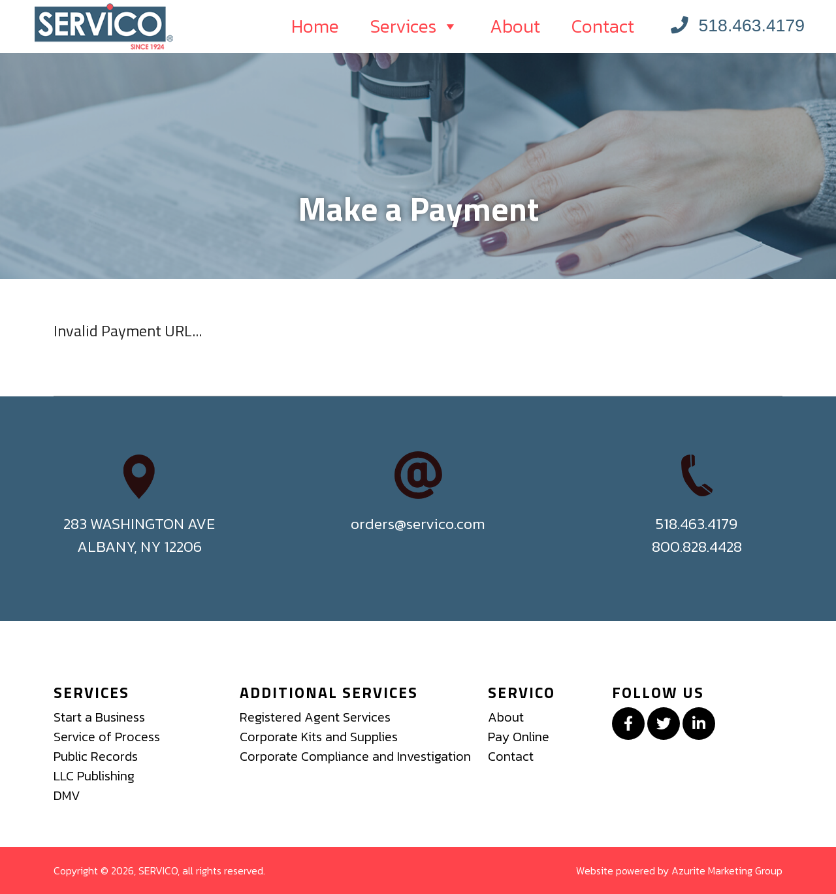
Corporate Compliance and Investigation (355, 756)
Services (414, 26)
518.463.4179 (738, 25)
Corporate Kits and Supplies (319, 736)
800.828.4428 (697, 546)
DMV (67, 795)
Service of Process (107, 736)
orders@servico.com (418, 523)
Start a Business (99, 717)
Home (315, 26)
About (515, 26)
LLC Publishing (94, 776)
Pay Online (518, 736)
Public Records (96, 756)
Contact (602, 26)
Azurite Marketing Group (726, 870)
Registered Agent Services (315, 717)
